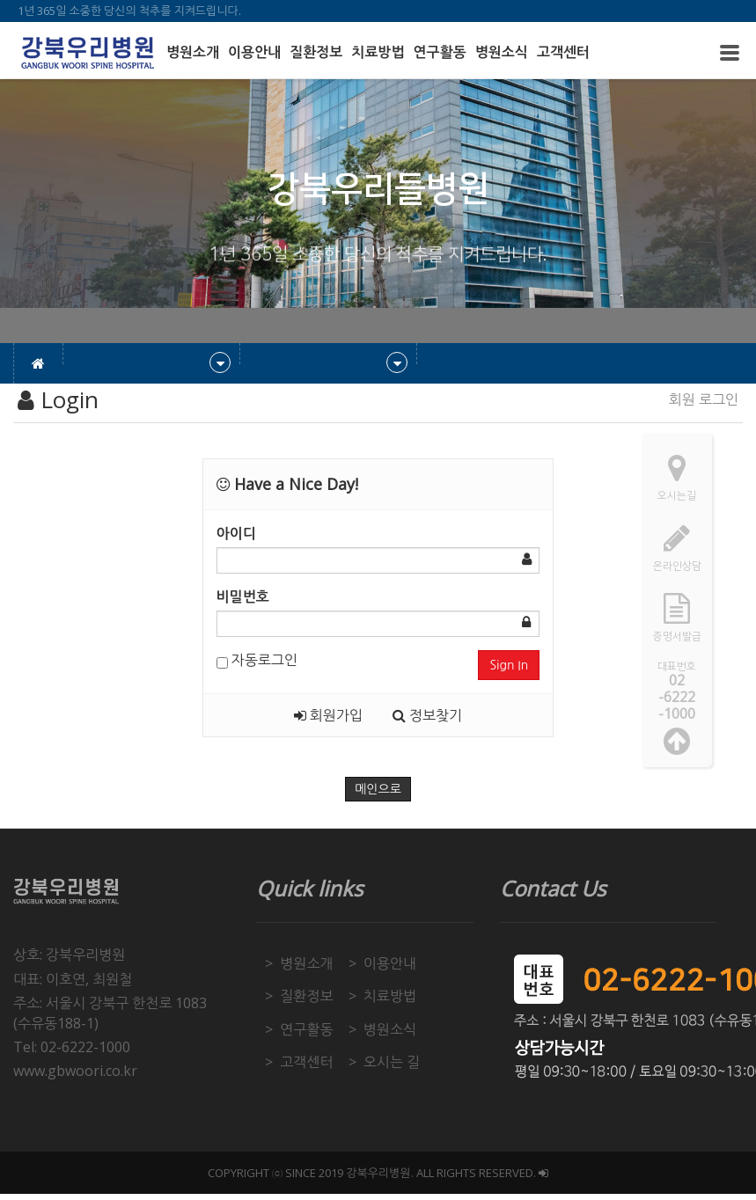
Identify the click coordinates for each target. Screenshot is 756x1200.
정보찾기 (427, 715)
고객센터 (563, 52)
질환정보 (316, 52)
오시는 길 (391, 1062)
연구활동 (440, 52)
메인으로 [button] (378, 789)
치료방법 (377, 52)
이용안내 (254, 52)
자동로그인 (257, 660)
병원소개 (192, 52)
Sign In (508, 665)
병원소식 (501, 52)
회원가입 (328, 715)
